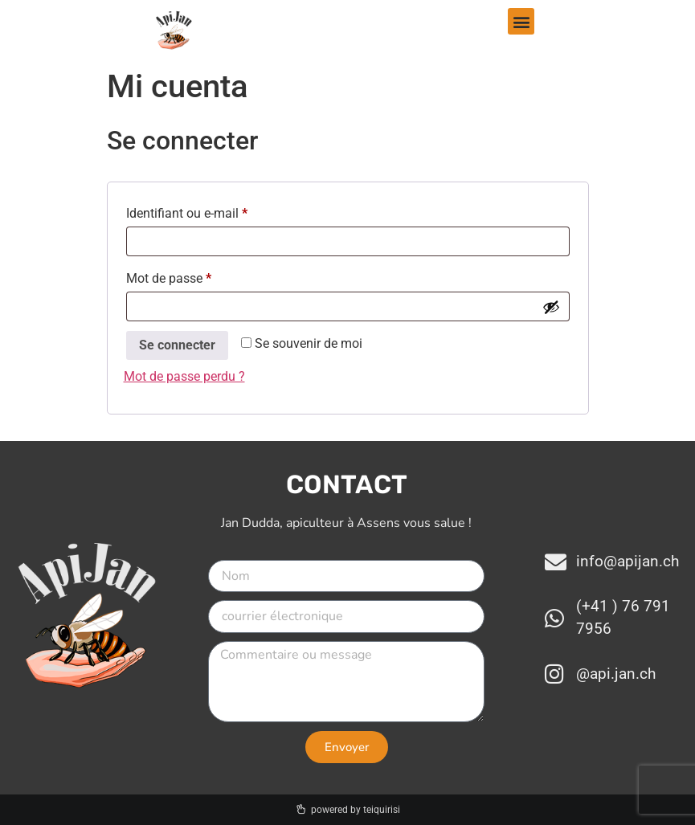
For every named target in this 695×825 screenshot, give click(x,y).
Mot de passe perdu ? (184, 376)
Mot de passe (199, 276)
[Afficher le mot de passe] (551, 307)
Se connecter (177, 345)
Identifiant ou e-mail (217, 211)
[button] (521, 21)
